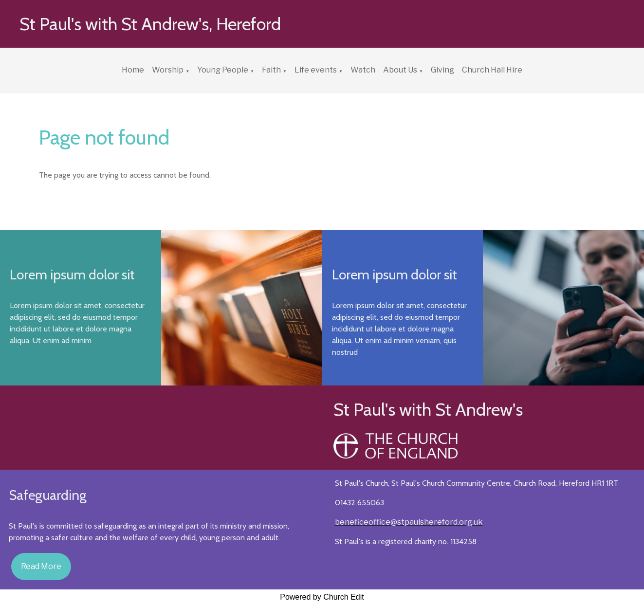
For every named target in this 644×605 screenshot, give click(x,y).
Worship (168, 69)
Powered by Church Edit (322, 597)
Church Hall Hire (492, 69)
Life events (315, 69)
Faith (271, 69)
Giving (442, 69)
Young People (222, 69)
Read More (41, 566)
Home (133, 69)
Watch (362, 69)
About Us (400, 69)
